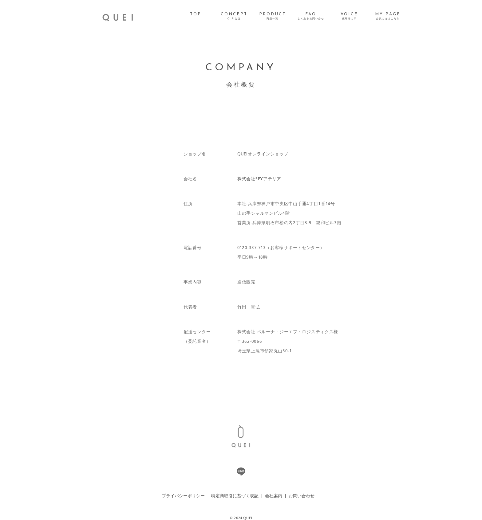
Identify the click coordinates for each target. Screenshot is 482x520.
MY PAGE (388, 16)
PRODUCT (272, 16)
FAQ (311, 16)
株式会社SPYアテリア (259, 179)
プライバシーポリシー (183, 496)
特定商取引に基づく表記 (235, 496)
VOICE (349, 16)
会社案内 (273, 496)
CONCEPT (234, 16)
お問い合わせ (301, 496)
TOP (195, 14)
